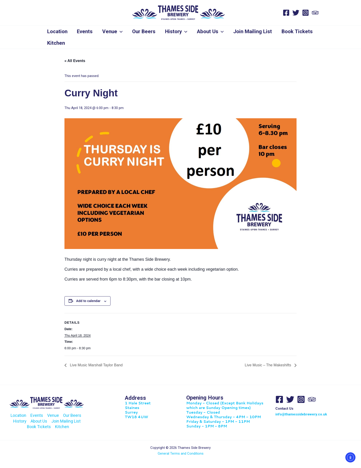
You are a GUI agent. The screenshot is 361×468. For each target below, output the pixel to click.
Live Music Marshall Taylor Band (96, 365)
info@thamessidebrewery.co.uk (301, 414)
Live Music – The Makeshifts (268, 365)
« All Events (74, 61)
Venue (114, 31)
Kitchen (98, 43)
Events (86, 31)
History (180, 31)
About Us (214, 31)
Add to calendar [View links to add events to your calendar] (88, 301)
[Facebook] (286, 12)
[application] (122, 31)
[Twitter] (295, 12)
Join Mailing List (257, 31)
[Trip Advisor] (315, 12)
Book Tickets (63, 43)
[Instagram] (305, 12)
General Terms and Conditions (181, 453)
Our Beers (146, 31)
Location (58, 31)
